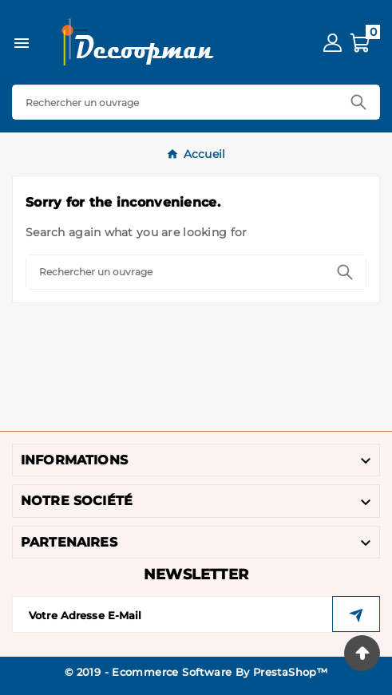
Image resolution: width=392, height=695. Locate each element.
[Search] (175, 102)
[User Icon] (332, 43)
